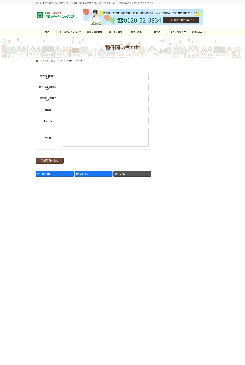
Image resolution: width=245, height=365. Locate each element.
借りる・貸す (119, 310)
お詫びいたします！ (163, 246)
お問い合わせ (185, 310)
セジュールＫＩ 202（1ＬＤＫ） (192, 152)
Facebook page (92, 211)
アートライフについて (97, 310)
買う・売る (136, 310)
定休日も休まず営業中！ (180, 229)
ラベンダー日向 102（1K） (190, 99)
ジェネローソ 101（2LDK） (190, 169)
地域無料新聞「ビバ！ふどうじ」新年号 (188, 274)
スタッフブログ (166, 310)
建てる (150, 310)
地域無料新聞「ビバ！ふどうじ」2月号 (187, 256)
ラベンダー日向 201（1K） (190, 81)
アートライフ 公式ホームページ (67, 310)
